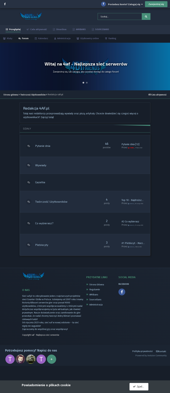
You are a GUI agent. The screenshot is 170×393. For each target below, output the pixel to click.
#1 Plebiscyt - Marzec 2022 (136, 252)
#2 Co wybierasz (130, 229)
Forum (25, 40)
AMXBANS (80, 31)
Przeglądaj (15, 31)
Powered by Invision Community (151, 369)
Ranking (112, 40)
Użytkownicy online (89, 40)
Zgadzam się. (140, 386)
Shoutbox (61, 31)
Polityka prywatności (142, 365)
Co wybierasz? (47, 232)
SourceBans (95, 311)
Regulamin (94, 301)
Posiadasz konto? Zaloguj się (125, 4)
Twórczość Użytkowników (54, 209)
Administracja (63, 40)
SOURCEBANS (102, 31)
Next (165, 68)
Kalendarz (43, 40)
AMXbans (93, 306)
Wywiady (43, 169)
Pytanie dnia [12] (130, 145)
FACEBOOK (123, 295)
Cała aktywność (38, 31)
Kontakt (161, 365)
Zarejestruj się (156, 4)
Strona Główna (96, 296)
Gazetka (43, 188)
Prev (4, 68)
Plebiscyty (44, 255)
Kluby (9, 40)
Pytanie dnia (45, 148)
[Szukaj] (115, 17)
